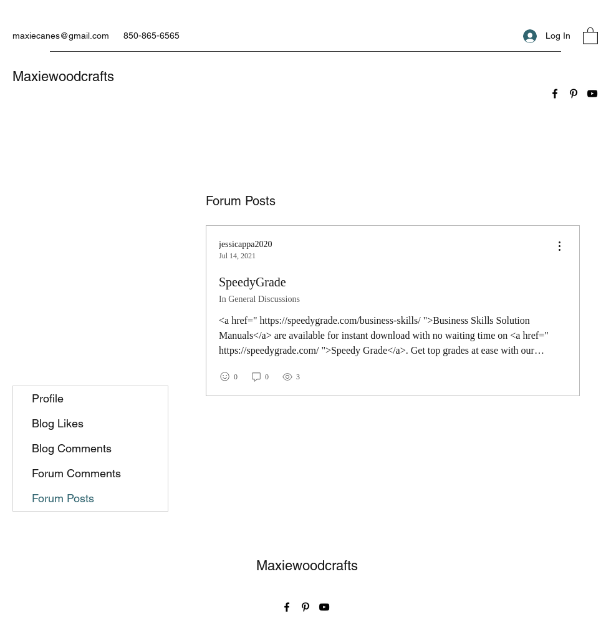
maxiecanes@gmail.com (60, 36)
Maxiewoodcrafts (63, 76)
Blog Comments (72, 448)
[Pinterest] (573, 93)
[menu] (559, 246)
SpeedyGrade (252, 282)
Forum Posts (63, 498)
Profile (48, 398)
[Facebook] (555, 93)
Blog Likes (58, 423)
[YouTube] (592, 93)
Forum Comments (76, 473)
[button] (590, 35)
